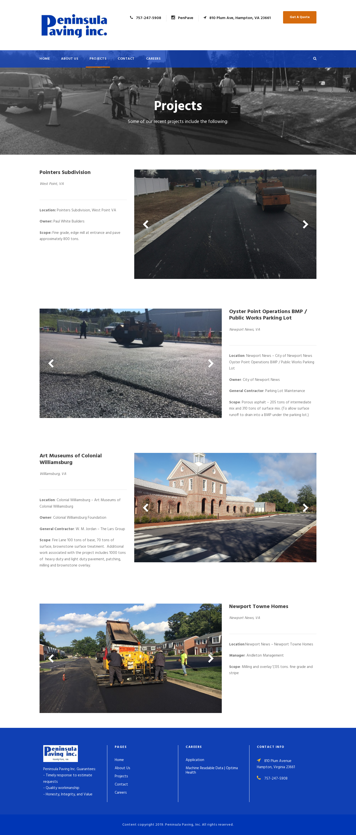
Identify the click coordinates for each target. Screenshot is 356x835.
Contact (126, 59)
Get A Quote (300, 17)
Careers (153, 59)
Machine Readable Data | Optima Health (212, 770)
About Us (69, 59)
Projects (97, 59)
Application (195, 760)
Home (45, 59)
